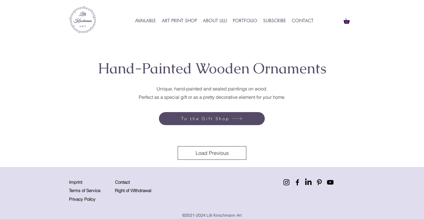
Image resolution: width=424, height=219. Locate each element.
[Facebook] (297, 182)
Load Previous (212, 153)
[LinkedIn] (308, 182)
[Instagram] (286, 182)
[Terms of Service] (84, 190)
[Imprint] (81, 182)
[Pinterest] (319, 182)
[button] (349, 20)
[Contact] (123, 182)
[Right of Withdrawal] (136, 190)
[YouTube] (330, 182)
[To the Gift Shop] (212, 118)
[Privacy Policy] (90, 199)
